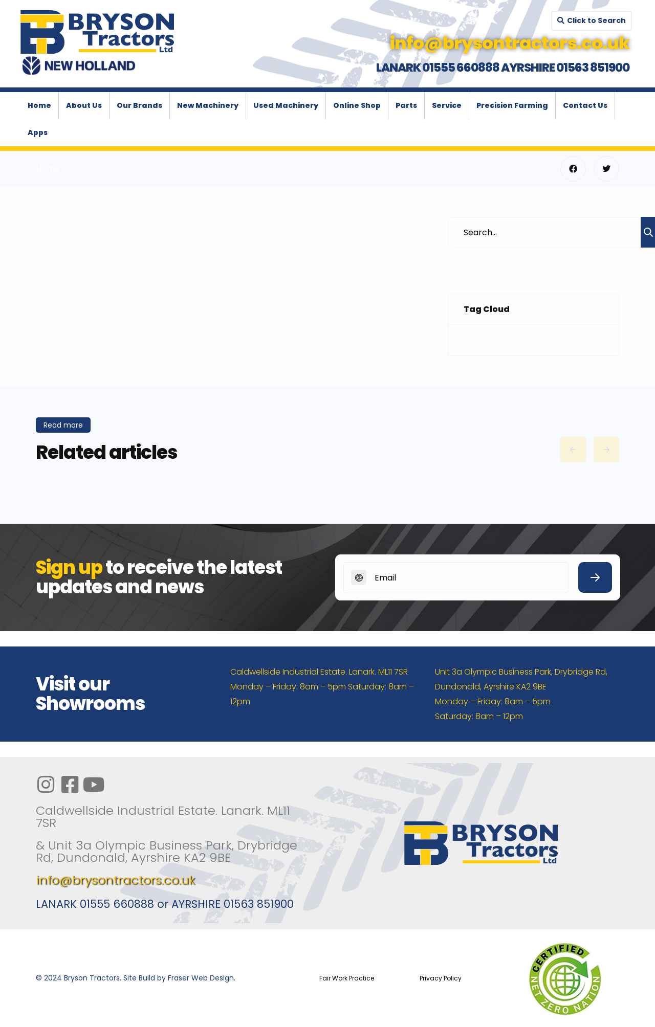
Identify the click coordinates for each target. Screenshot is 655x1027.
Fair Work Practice (346, 978)
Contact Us (585, 105)
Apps (38, 132)
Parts (406, 105)
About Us (84, 105)
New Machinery (207, 105)
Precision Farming (512, 105)
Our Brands (139, 105)
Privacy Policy (441, 978)
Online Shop (357, 105)
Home (39, 105)
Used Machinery (285, 105)
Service (447, 105)
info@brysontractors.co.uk (115, 880)
